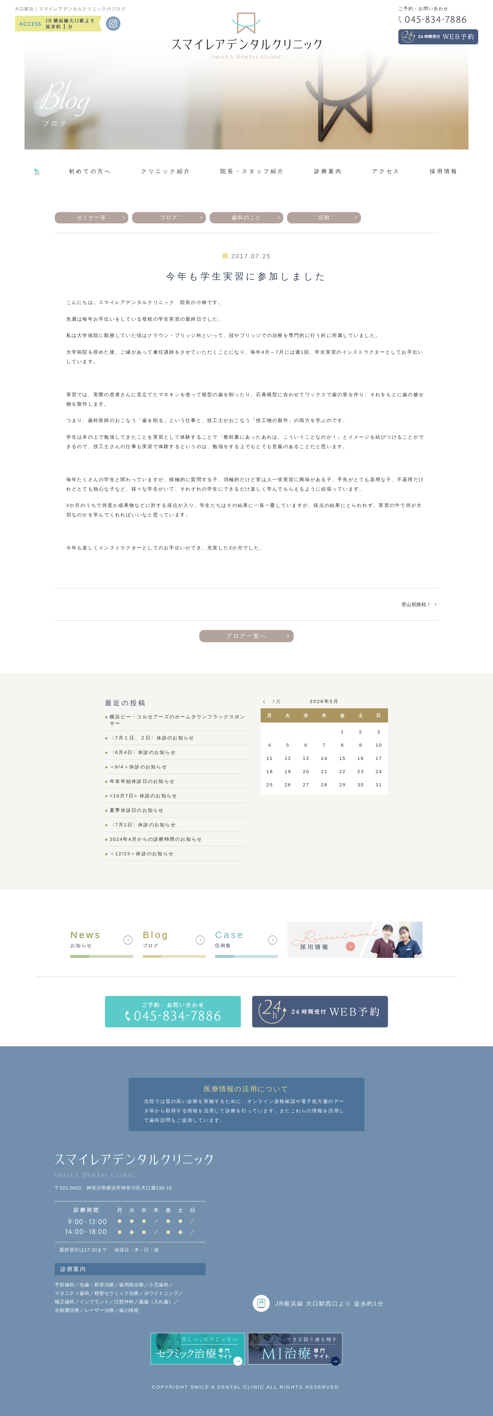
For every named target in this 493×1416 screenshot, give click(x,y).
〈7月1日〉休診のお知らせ (143, 824)
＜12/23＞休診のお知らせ (142, 853)
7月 (276, 701)
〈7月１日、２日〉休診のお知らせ (152, 737)
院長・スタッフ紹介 (252, 171)
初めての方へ (90, 171)
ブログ (169, 217)
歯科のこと (246, 217)
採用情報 (444, 171)
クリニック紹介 (166, 171)
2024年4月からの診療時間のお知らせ (156, 839)
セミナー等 (91, 217)
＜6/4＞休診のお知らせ (138, 766)
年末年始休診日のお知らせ (142, 781)
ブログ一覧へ (246, 636)
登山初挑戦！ (416, 604)
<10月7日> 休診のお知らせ (143, 795)
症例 (324, 217)
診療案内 (328, 171)
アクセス (386, 171)
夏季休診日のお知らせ (137, 810)
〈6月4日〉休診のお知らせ (143, 752)
